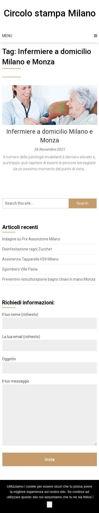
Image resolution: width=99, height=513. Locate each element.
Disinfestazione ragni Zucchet (27, 249)
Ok (49, 504)
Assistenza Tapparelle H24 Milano (30, 259)
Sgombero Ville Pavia (19, 269)
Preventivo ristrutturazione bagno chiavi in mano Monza (48, 279)
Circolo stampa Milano (50, 13)
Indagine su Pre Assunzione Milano (31, 239)
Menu (7, 36)
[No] (92, 496)
